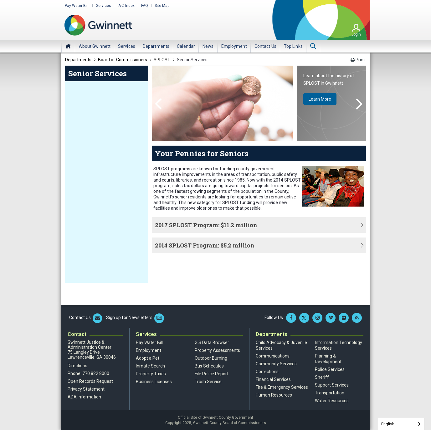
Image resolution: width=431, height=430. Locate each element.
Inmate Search (150, 365)
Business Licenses (154, 381)
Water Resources (332, 400)
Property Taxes (151, 373)
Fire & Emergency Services (282, 386)
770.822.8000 (95, 373)
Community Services (276, 363)
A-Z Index (124, 5)
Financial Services (273, 379)
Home (68, 46)
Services (102, 5)
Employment (148, 350)
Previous (158, 104)
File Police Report (211, 373)
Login (356, 34)
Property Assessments (217, 350)
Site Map (160, 5)
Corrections (267, 371)
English (387, 424)
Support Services (332, 384)
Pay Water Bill (76, 5)
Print (358, 59)
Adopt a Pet (147, 357)
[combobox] (401, 424)
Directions (77, 365)
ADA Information (84, 396)
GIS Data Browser (212, 342)
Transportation (329, 392)
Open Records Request (90, 380)
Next (359, 104)
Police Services (330, 369)
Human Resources (274, 394)
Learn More (321, 99)
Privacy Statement (86, 388)
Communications (273, 355)
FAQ (142, 5)
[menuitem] (94, 46)
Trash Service (208, 381)
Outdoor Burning (211, 357)
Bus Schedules (209, 365)
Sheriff (322, 376)
